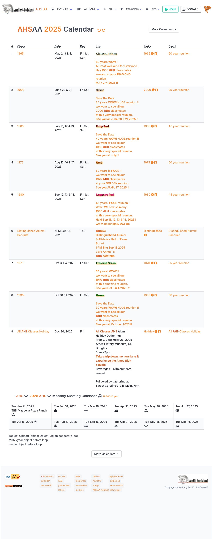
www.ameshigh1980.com (113, 223)
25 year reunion (179, 90)
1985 (20, 126)
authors (50, 476)
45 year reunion (179, 194)
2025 (53, 29)
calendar (45, 481)
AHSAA (18, 486)
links (78, 476)
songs (96, 485)
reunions (97, 481)
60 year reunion (179, 53)
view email (115, 490)
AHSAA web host (101, 490)
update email (116, 476)
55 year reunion (179, 263)
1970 (20, 263)
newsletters (81, 485)
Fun (108, 9)
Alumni (86, 9)
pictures (80, 490)
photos (96, 476)
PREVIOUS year (110, 396)
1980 (20, 194)
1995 (20, 295)
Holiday (151, 331)
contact (9, 486)
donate (61, 476)
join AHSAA (64, 485)
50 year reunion (179, 162)
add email (115, 481)
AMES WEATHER (106, 509)
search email (116, 485)
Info (151, 9)
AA (42, 9)
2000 (20, 90)
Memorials (130, 9)
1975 (20, 162)
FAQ (60, 481)
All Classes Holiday (33, 331)
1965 (20, 53)
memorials (81, 481)
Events (60, 9)
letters (61, 490)
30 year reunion (179, 295)
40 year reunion (179, 126)
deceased (46, 485)
